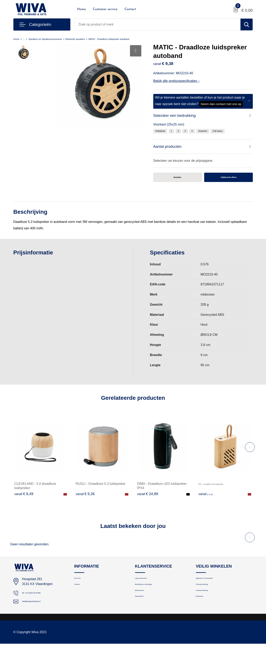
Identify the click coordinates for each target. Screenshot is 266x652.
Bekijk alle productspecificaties (176, 81)
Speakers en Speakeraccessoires (54, 38)
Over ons (80, 583)
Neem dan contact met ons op (221, 104)
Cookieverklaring (207, 601)
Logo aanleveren (146, 583)
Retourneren (143, 601)
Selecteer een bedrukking (178, 116)
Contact (130, 9)
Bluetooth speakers (94, 38)
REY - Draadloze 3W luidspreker (221, 487)
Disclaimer (203, 609)
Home (81, 9)
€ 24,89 (147, 498)
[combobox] (157, 24)
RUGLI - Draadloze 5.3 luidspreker (100, 487)
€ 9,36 (85, 498)
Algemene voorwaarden (212, 583)
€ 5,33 (208, 498)
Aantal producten (170, 148)
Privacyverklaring (207, 592)
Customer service (105, 9)
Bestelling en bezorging (151, 592)
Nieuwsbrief (143, 609)
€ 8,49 (23, 498)
